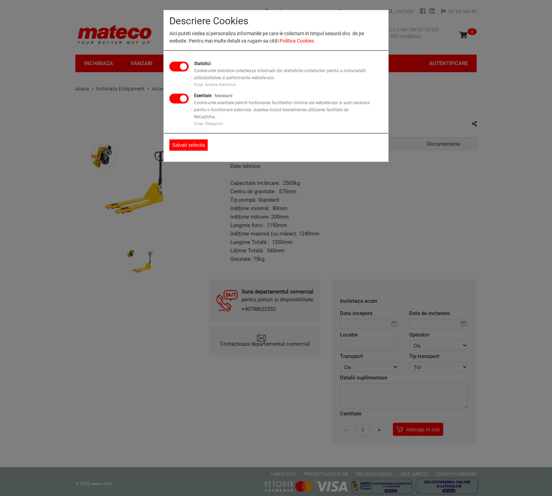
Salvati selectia (188, 145)
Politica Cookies (297, 41)
